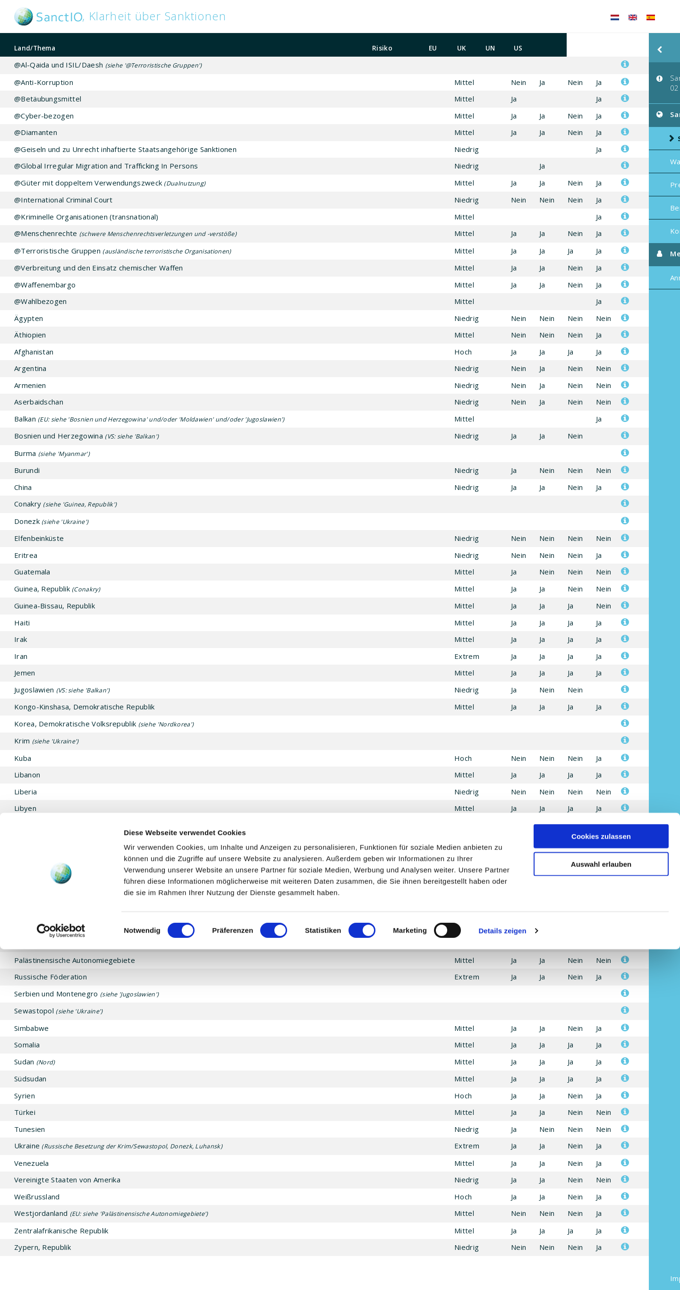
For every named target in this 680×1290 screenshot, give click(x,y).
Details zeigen (502, 1271)
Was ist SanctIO (615, 150)
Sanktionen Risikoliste (612, 123)
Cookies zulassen (601, 1177)
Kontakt (601, 220)
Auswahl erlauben (601, 1205)
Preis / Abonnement (621, 173)
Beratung (603, 197)
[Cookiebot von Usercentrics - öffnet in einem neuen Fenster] (61, 1272)
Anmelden (604, 266)
